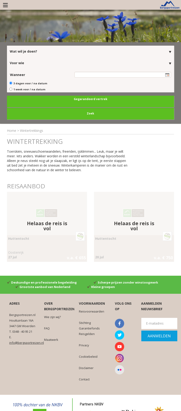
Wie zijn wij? (52, 316)
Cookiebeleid (88, 356)
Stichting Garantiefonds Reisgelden (89, 327)
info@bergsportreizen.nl (26, 342)
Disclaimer (86, 367)
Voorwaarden (92, 302)
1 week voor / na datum (29, 89)
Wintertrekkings (31, 130)
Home (11, 130)
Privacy (84, 344)
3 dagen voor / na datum (30, 83)
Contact (84, 378)
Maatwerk (51, 339)
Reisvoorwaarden (91, 311)
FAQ (47, 328)
